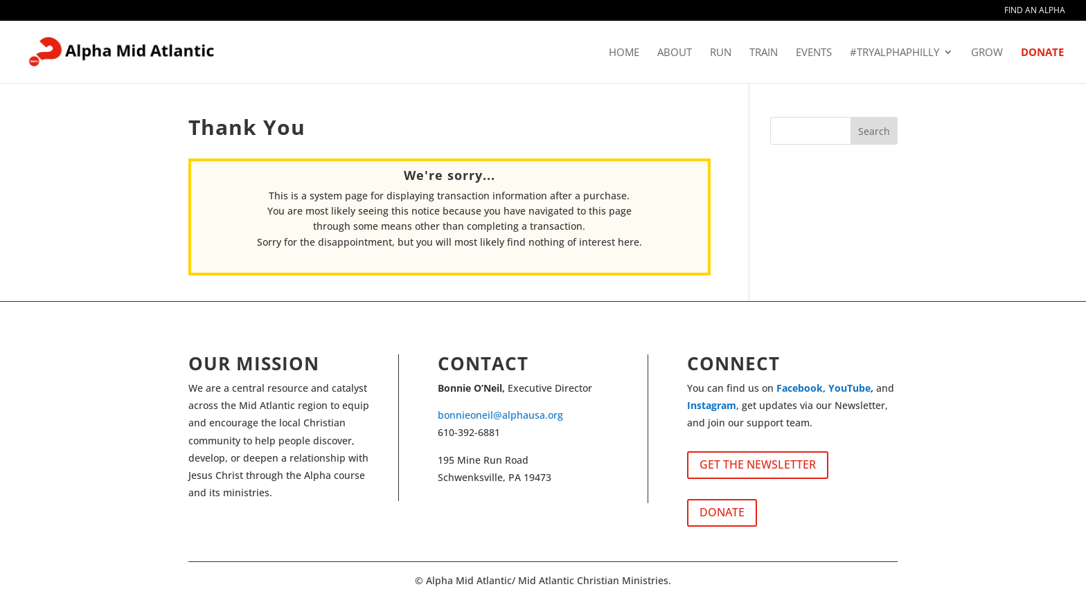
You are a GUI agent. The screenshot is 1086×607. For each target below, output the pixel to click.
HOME (624, 53)
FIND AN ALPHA (1034, 11)
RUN (720, 53)
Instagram (711, 405)
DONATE (1042, 53)
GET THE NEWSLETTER (758, 464)
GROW (987, 53)
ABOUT (674, 53)
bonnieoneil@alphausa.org (500, 415)
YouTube (849, 388)
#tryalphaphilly (894, 53)
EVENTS (814, 53)
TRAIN (763, 53)
